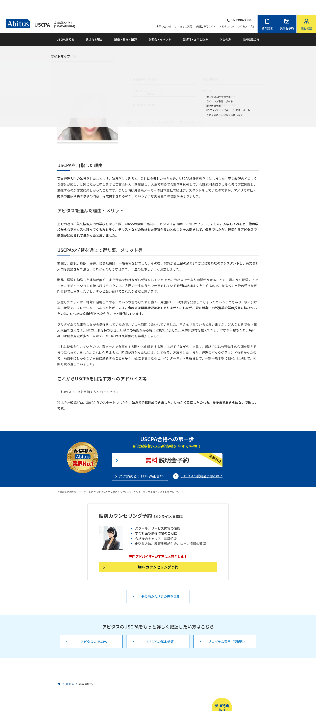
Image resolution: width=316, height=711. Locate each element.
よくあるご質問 (183, 11)
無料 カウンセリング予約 (158, 551)
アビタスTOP (226, 11)
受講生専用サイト (205, 11)
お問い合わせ (164, 11)
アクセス (242, 11)
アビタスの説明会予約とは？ (201, 460)
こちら (140, 698)
